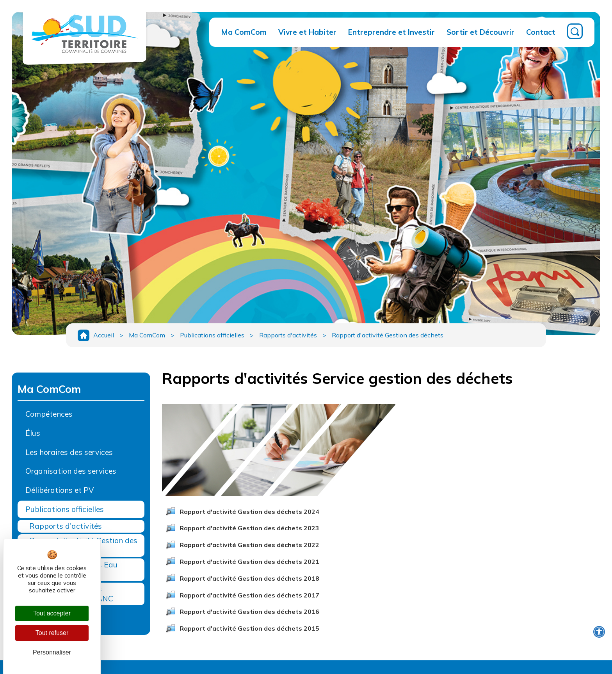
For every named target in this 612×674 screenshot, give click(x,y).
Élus (32, 433)
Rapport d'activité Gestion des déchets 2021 (249, 561)
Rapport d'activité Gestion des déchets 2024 (249, 511)
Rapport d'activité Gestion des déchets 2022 (249, 545)
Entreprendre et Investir (391, 32)
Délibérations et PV (59, 490)
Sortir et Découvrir (480, 32)
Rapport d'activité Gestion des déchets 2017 (249, 595)
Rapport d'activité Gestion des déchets (387, 335)
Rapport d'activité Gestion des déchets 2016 (249, 611)
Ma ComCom (244, 32)
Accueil (103, 335)
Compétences (49, 414)
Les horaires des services (69, 452)
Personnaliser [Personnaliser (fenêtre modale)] (52, 652)
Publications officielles (212, 335)
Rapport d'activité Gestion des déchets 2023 (249, 528)
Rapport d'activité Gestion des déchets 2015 (249, 628)
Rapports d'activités (288, 335)
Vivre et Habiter (307, 32)
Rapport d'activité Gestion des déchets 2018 (249, 578)
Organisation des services (70, 471)
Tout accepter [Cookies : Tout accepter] (52, 613)
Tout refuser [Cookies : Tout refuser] (52, 632)
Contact (540, 32)
